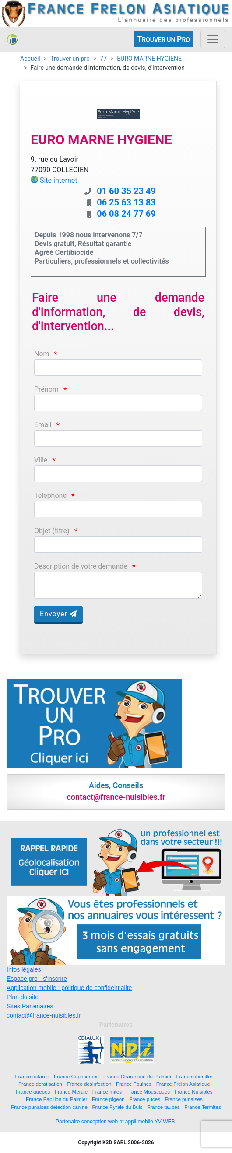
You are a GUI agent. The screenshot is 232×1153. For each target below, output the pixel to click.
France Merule (71, 1091)
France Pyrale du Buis (117, 1107)
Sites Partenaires (30, 1006)
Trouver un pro (70, 58)
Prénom (46, 389)
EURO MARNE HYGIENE (149, 58)
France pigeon (108, 1099)
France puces (144, 1099)
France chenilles (194, 1076)
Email (43, 424)
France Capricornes (76, 1076)
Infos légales (24, 969)
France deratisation (40, 1084)
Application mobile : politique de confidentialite (69, 987)
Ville (40, 460)
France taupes (163, 1107)
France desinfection (89, 1084)
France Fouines (133, 1084)
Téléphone (50, 495)
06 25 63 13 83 (126, 202)
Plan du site (23, 996)
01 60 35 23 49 (126, 191)
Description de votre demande (80, 566)
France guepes (33, 1091)
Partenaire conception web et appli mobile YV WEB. (116, 1121)
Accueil (30, 58)
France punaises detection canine (49, 1107)
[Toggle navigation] (212, 39)
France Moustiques (148, 1091)
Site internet (58, 180)
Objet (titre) (52, 531)
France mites (107, 1091)
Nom (41, 354)
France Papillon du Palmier (56, 1099)
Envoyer (58, 614)
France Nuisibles (194, 1091)
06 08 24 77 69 (126, 213)
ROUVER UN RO (163, 39)
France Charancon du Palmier (137, 1076)
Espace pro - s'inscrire (37, 978)
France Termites (202, 1107)
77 (103, 58)
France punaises (184, 1099)
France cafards (32, 1076)
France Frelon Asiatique (183, 1084)
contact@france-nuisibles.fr (44, 1015)
